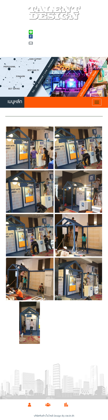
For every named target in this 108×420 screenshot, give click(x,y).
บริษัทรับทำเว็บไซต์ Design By (49, 416)
